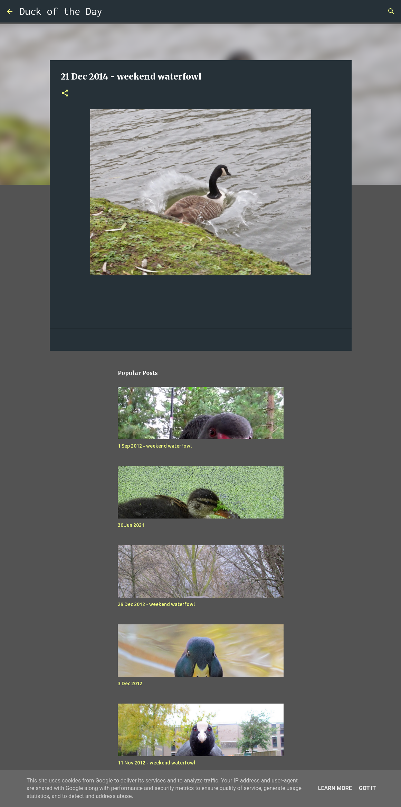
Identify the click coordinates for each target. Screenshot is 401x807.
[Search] (112, 11)
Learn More (335, 788)
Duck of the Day (60, 11)
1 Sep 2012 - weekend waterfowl (155, 446)
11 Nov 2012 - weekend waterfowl (156, 762)
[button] (65, 93)
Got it (367, 788)
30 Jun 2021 (131, 525)
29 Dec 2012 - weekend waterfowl (156, 604)
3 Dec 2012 (130, 683)
